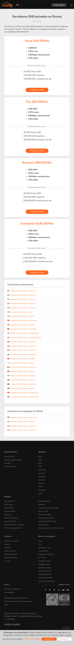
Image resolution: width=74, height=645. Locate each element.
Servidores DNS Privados (47, 521)
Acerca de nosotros (11, 541)
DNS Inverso (8, 505)
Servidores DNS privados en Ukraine (21, 376)
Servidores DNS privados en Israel (20, 363)
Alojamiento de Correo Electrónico (50, 528)
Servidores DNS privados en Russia (21, 380)
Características (43, 551)
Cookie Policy (10, 616)
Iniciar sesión (59, 5)
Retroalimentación (10, 557)
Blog (40, 541)
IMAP (40, 493)
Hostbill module (44, 564)
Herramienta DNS (44, 571)
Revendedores (9, 592)
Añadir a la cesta (37, 90)
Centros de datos (10, 551)
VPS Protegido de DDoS (13, 528)
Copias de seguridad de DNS (48, 508)
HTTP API (42, 557)
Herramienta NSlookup (46, 581)
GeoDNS (7, 463)
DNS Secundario (44, 501)
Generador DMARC (45, 578)
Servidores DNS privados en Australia (22, 384)
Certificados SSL (10, 521)
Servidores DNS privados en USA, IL (21, 299)
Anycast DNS (43, 511)
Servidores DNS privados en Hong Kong (22, 392)
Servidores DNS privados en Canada (21, 308)
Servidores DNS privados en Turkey (21, 359)
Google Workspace (11, 518)
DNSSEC (41, 505)
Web (40, 460)
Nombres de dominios (46, 518)
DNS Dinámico (9, 501)
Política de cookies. (32, 639)
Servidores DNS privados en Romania (22, 350)
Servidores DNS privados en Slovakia (21, 342)
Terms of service (11, 613)
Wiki (40, 544)
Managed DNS (9, 511)
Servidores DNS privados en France (21, 316)
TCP (39, 466)
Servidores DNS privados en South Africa (23, 397)
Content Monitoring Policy (30, 616)
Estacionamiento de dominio (14, 525)
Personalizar (64, 639)
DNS (40, 456)
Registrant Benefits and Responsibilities (18, 601)
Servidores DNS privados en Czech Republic (24, 337)
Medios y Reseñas (10, 554)
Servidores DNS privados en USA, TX (21, 291)
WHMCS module (44, 561)
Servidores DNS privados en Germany (22, 320)
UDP (40, 463)
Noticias (7, 544)
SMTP (40, 486)
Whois (6, 605)
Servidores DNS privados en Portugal (21, 329)
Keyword (41, 473)
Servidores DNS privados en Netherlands (23, 333)
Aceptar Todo (49, 639)
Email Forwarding (44, 514)
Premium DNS (9, 456)
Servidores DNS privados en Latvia (21, 371)
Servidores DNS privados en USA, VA (21, 303)
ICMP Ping (42, 470)
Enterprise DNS (9, 466)
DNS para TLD (43, 525)
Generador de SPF (44, 574)
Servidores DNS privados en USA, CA (21, 295)
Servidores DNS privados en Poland (21, 346)
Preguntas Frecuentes (46, 554)
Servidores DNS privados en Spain (20, 325)
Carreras (7, 561)
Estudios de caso (44, 547)
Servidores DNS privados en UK (19, 312)
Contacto (7, 547)
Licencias (11, 619)
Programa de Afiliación (12, 589)
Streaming (42, 490)
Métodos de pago (44, 568)
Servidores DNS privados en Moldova (21, 367)
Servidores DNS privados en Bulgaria (21, 354)
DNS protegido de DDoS (13, 460)
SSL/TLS (41, 480)
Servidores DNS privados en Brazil (20, 388)
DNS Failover (9, 508)
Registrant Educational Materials (16, 598)
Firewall (41, 483)
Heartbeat (42, 476)
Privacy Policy (28, 613)
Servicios (7, 497)
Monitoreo (42, 452)
